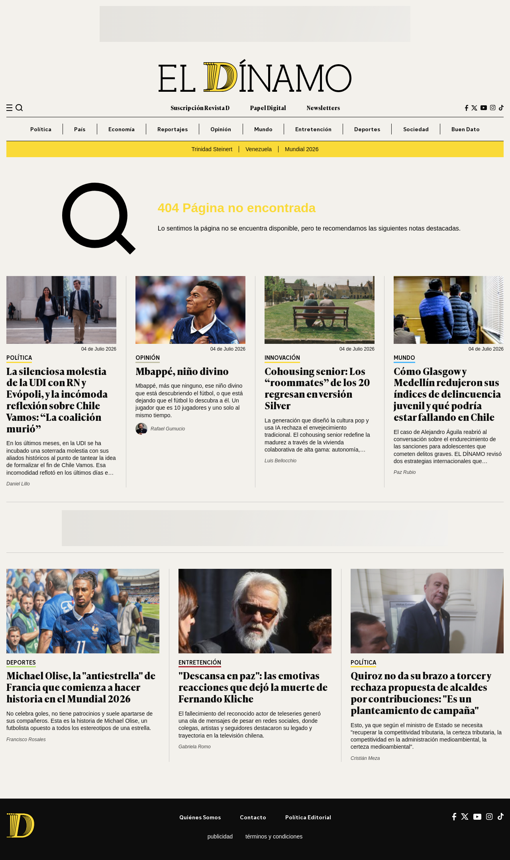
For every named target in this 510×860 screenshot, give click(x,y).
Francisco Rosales (26, 739)
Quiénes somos (200, 817)
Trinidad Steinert (211, 149)
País (79, 129)
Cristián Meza (365, 758)
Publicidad (220, 836)
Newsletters (323, 107)
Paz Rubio (405, 472)
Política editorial (308, 817)
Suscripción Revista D (200, 107)
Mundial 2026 (302, 149)
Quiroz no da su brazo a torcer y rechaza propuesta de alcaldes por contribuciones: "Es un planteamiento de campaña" (421, 692)
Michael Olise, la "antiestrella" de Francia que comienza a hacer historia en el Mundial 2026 (80, 686)
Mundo (263, 129)
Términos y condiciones (273, 836)
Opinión (220, 129)
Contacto (253, 817)
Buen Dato (465, 129)
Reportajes (172, 129)
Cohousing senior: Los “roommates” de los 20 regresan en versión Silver (317, 388)
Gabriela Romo (194, 747)
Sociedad (416, 129)
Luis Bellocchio (280, 461)
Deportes (367, 129)
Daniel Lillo (18, 484)
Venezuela (258, 149)
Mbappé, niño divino (182, 371)
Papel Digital (268, 107)
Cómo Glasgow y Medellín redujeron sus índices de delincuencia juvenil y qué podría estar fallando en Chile (447, 394)
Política (40, 129)
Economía (121, 129)
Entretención (313, 129)
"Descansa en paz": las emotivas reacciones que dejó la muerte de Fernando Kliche (253, 686)
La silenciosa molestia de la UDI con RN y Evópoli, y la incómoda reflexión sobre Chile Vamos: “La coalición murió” (57, 399)
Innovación (282, 358)
